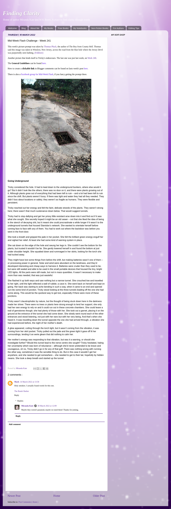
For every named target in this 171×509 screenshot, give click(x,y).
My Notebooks (80, 28)
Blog (24, 28)
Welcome (12, 28)
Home (56, 495)
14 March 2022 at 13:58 (29, 382)
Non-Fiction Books (99, 28)
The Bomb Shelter (21, 391)
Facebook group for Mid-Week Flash (37, 74)
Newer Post (14, 495)
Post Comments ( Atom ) (28, 502)
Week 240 (91, 58)
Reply (16, 395)
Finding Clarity (21, 13)
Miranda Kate (27, 406)
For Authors (118, 28)
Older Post (99, 495)
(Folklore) (38, 53)
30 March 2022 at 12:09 (47, 406)
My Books (48, 28)
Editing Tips (134, 28)
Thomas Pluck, (50, 46)
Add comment (15, 424)
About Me (34, 28)
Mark (16, 382)
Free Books (63, 28)
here (44, 63)
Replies (20, 401)
